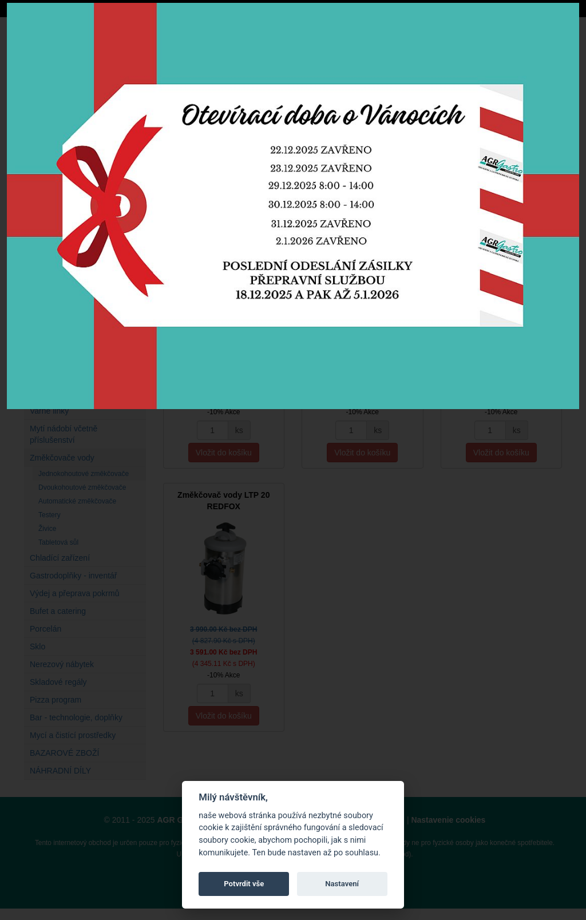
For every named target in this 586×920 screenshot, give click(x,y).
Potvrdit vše (244, 883)
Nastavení (342, 883)
